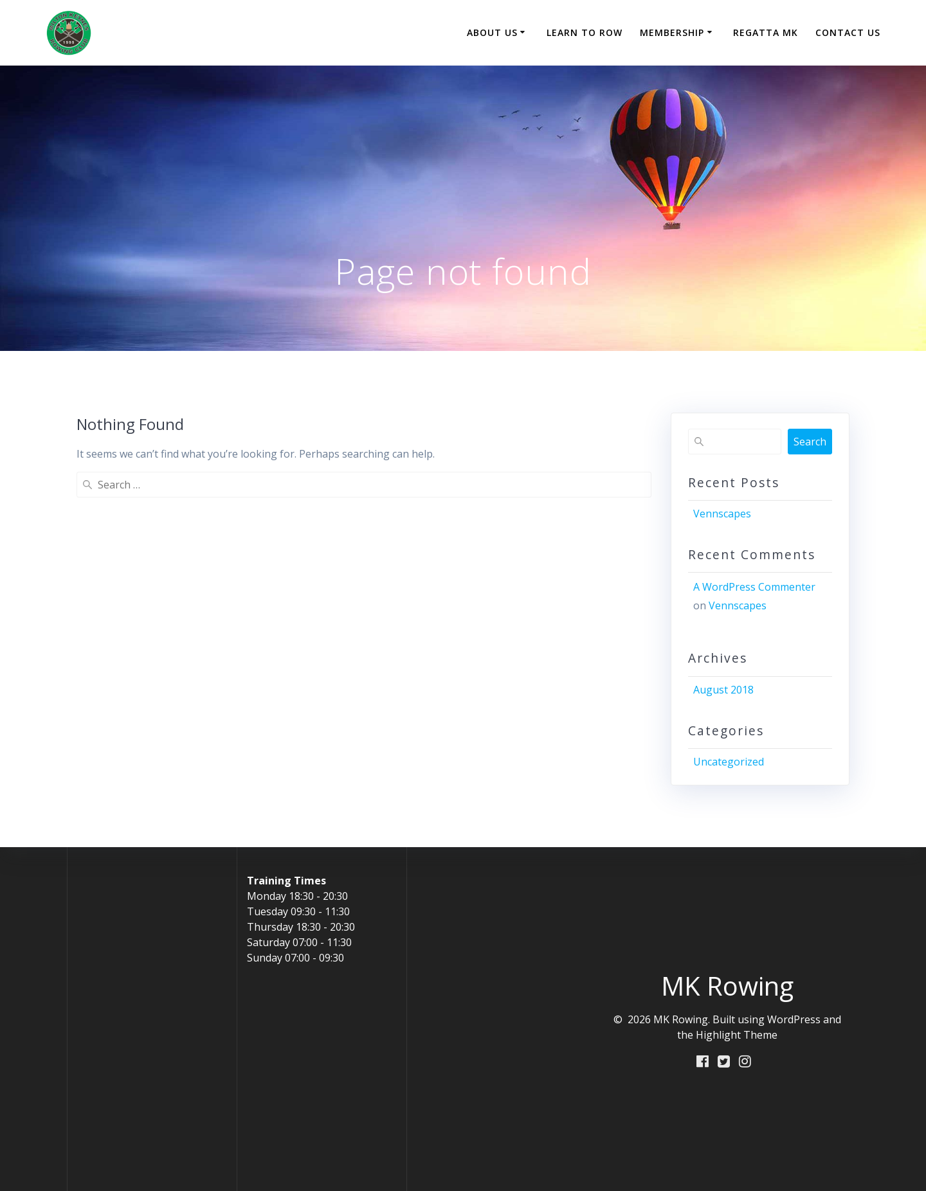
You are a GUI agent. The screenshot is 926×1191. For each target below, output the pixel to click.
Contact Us (847, 32)
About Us (492, 32)
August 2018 (723, 690)
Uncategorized (728, 762)
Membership (672, 32)
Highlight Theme (736, 1035)
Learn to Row (584, 32)
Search (810, 441)
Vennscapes (722, 513)
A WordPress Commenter (754, 587)
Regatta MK (765, 32)
